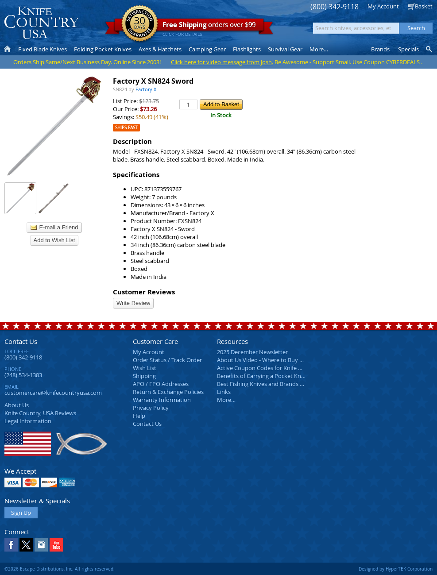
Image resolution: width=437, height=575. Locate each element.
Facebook (11, 545)
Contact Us (20, 341)
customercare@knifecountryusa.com (53, 393)
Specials (408, 49)
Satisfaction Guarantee (140, 24)
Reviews (40, 413)
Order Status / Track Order (167, 360)
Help (139, 416)
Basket (424, 6)
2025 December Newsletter (252, 352)
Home (7, 49)
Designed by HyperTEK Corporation (396, 569)
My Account (383, 6)
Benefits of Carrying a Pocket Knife (262, 376)
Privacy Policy (151, 408)
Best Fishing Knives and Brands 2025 (264, 384)
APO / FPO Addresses (161, 384)
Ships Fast (126, 128)
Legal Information (27, 421)
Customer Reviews (144, 292)
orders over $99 (189, 27)
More (318, 49)
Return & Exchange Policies (168, 392)
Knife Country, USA (41, 23)
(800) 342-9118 (334, 7)
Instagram (41, 545)
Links (224, 392)
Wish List (144, 368)
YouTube (56, 545)
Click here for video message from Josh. (222, 62)
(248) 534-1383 (23, 375)
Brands (380, 49)
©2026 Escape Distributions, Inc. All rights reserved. (59, 569)
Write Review (133, 303)
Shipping (144, 376)
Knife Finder (429, 49)
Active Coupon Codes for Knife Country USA (274, 368)
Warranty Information (162, 400)
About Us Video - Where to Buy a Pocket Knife (276, 360)
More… (226, 400)
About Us (16, 405)
